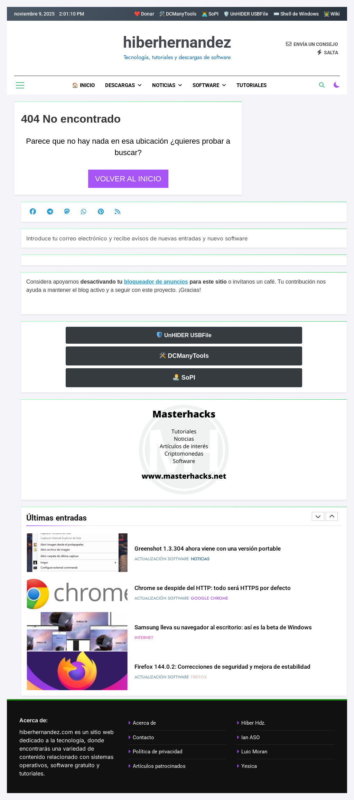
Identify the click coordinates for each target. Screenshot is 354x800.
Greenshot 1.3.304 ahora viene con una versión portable (207, 548)
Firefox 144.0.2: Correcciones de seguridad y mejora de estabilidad (222, 667)
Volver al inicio (128, 178)
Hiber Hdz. (253, 723)
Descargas (120, 85)
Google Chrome (209, 598)
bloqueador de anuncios (156, 282)
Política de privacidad (157, 752)
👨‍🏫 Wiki (332, 14)
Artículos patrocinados (159, 766)
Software (206, 85)
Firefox (199, 677)
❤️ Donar (144, 14)
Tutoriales (251, 85)
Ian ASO (250, 737)
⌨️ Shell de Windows (296, 14)
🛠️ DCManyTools (177, 14)
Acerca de (144, 723)
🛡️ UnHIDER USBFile (245, 14)
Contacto (143, 737)
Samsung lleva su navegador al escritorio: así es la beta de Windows (223, 627)
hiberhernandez (177, 42)
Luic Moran (254, 752)
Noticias (163, 85)
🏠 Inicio (83, 85)
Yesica (249, 766)
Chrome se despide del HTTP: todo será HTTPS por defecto (212, 588)
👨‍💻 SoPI (210, 14)
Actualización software (161, 559)
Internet (143, 638)
